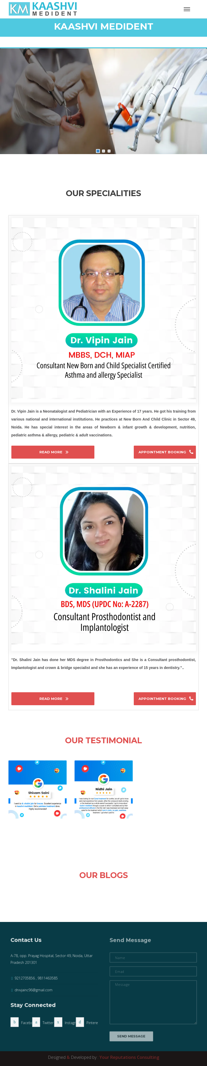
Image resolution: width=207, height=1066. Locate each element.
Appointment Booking (163, 452)
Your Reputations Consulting (129, 1057)
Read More (51, 452)
